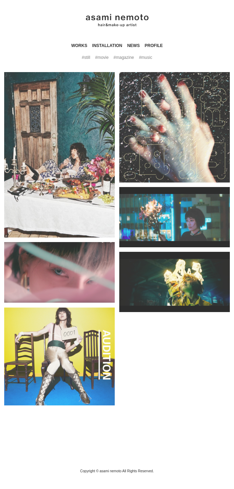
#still (86, 57)
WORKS (79, 45)
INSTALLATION (107, 45)
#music (145, 57)
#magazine (124, 57)
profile (154, 45)
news (133, 45)
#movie (102, 57)
